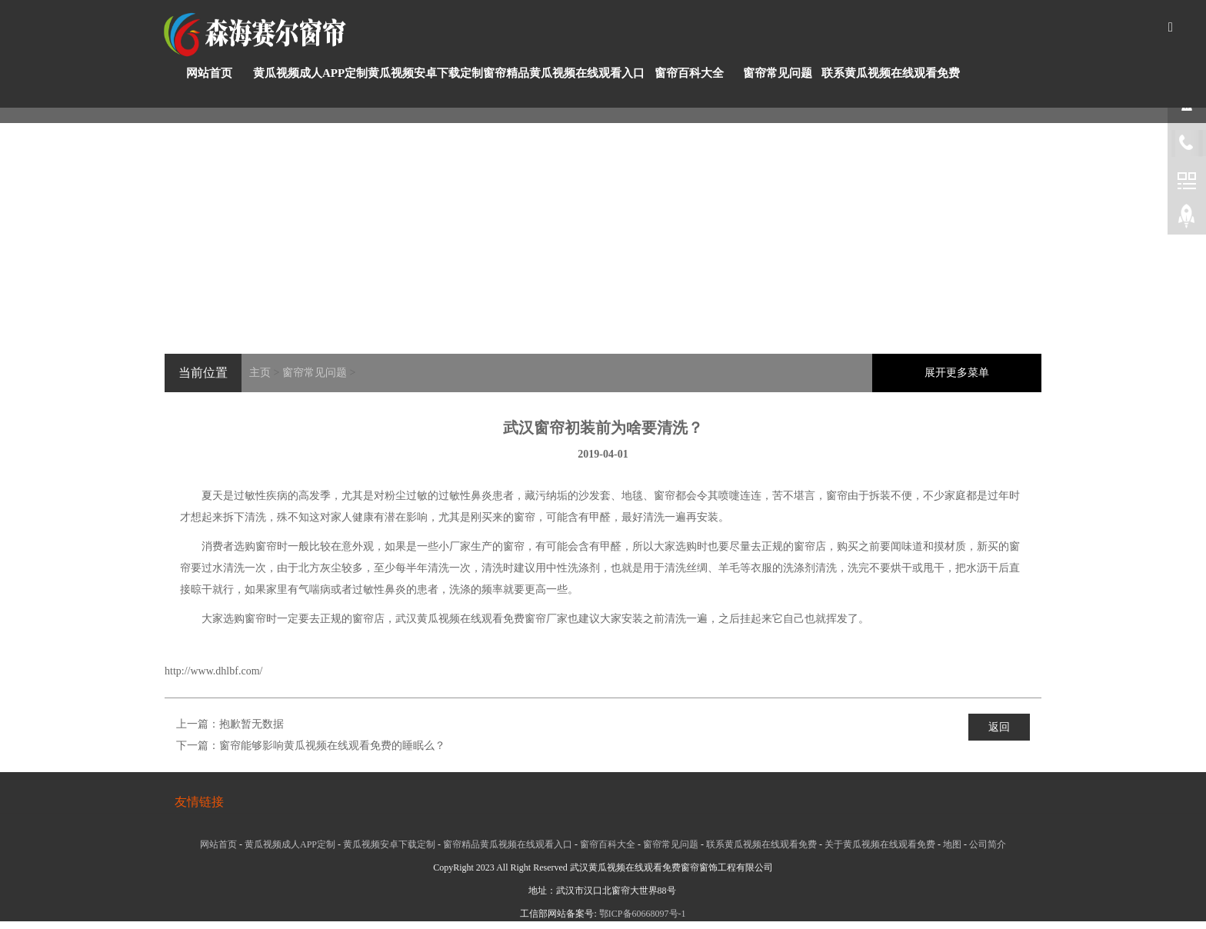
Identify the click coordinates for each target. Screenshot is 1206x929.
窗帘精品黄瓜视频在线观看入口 (564, 73)
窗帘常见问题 (777, 73)
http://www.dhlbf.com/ (213, 671)
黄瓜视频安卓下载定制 (425, 73)
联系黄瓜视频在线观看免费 (890, 73)
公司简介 (987, 844)
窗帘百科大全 (689, 73)
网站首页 (209, 73)
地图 (952, 844)
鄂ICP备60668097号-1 (642, 913)
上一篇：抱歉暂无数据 (230, 724)
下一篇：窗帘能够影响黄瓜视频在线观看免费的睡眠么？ (310, 745)
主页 (260, 372)
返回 (999, 727)
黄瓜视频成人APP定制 (310, 73)
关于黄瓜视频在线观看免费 (880, 844)
